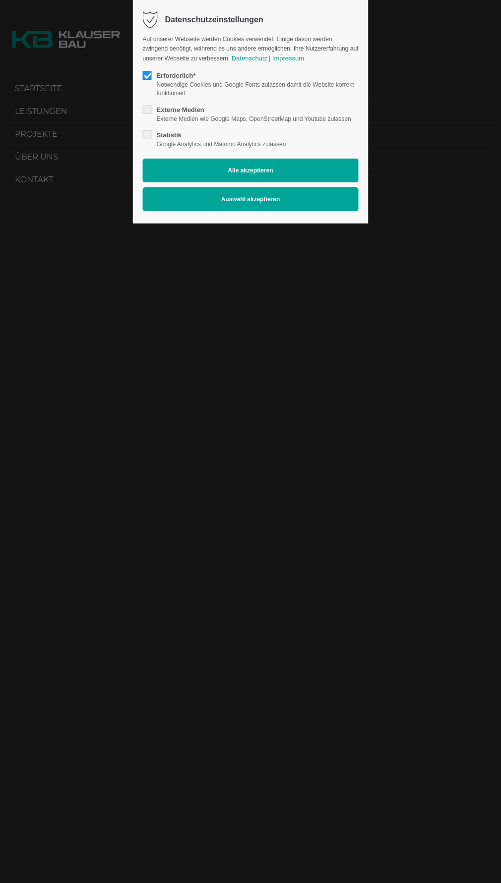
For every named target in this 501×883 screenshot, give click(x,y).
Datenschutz (249, 58)
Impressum (288, 58)
